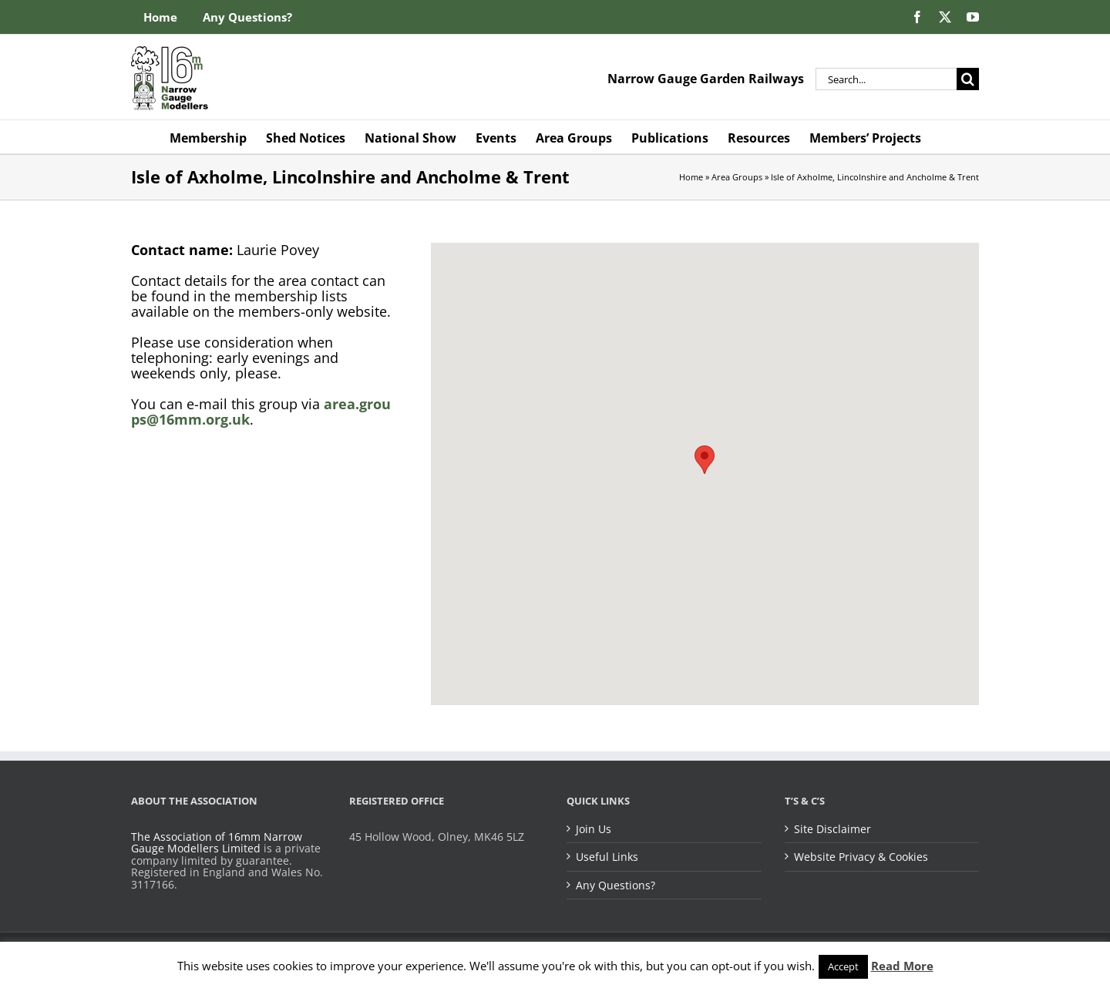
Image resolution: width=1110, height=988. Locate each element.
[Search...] (886, 79)
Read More (902, 965)
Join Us (593, 829)
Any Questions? (615, 885)
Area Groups (736, 177)
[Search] (968, 79)
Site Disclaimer (832, 829)
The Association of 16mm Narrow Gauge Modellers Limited (216, 842)
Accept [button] (843, 966)
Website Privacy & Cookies (861, 857)
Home (691, 177)
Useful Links (607, 857)
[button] (705, 459)
